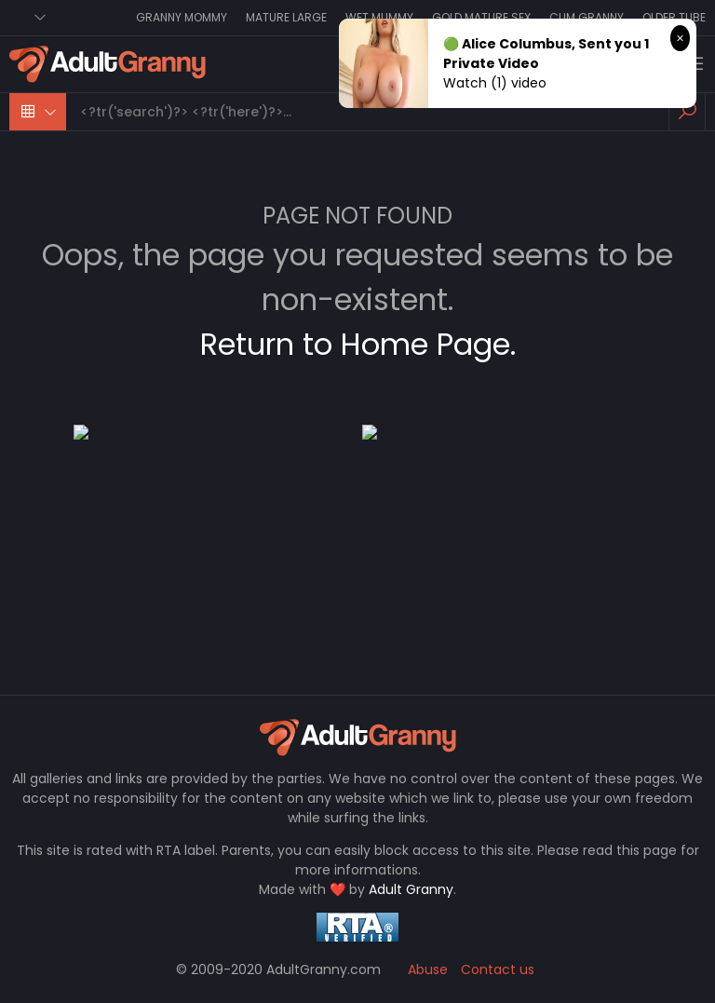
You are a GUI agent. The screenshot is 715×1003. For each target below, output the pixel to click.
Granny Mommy (181, 17)
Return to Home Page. (358, 344)
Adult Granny (411, 889)
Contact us (497, 969)
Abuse (428, 969)
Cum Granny (586, 17)
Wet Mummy (379, 17)
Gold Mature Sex (481, 17)
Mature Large (286, 17)
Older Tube (674, 17)
